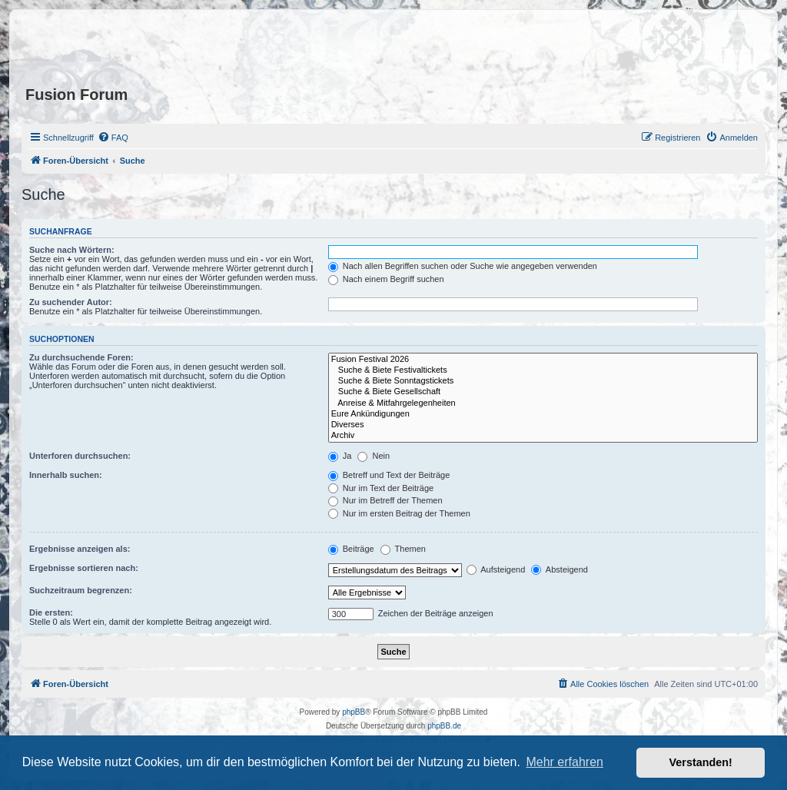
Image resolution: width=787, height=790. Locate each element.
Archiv (543, 435)
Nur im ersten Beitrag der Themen (399, 513)
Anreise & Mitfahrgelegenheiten (543, 403)
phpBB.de (444, 726)
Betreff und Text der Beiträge (389, 475)
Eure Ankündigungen (543, 414)
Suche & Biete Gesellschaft (543, 392)
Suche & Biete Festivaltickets (543, 370)
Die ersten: (51, 612)
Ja (340, 455)
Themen (403, 548)
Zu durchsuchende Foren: (81, 357)
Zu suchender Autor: (70, 302)
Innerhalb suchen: (65, 475)
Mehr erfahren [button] (564, 761)
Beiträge (351, 548)
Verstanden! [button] (700, 762)
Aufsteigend (496, 569)
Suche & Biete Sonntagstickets (543, 381)
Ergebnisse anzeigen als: (79, 548)
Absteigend (559, 569)
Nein (373, 455)
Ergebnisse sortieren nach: (83, 568)
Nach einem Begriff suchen (386, 279)
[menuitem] (113, 137)
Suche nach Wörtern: (72, 249)
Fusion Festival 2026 (543, 359)
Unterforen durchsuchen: (80, 455)
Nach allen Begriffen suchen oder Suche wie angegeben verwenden (462, 266)
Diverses (543, 425)
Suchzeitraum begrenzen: (80, 590)
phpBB (353, 712)
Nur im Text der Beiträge (380, 488)
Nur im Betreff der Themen (385, 500)
